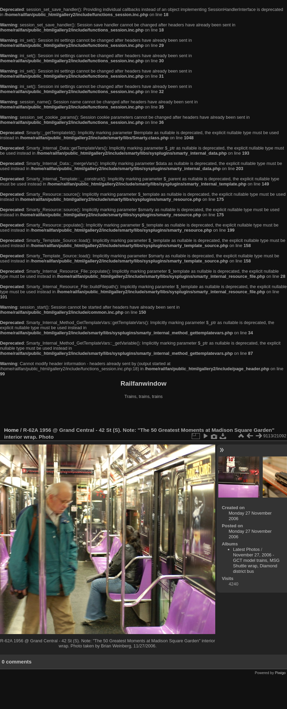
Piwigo (280, 673)
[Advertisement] (143, 413)
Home (11, 430)
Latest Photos (246, 549)
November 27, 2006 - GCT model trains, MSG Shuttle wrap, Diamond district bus (256, 563)
